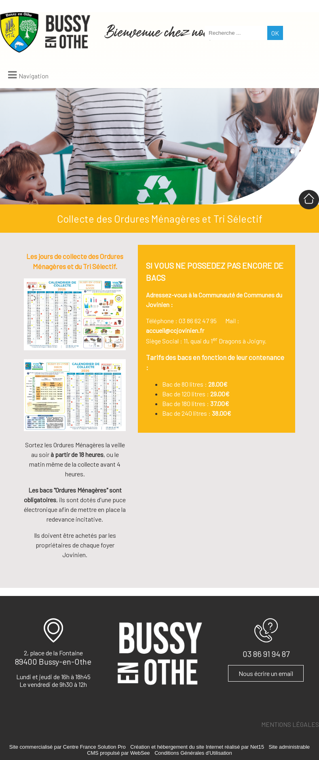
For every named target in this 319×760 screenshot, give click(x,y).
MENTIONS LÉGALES (290, 724)
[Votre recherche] (235, 33)
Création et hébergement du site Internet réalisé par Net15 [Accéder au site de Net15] (197, 747)
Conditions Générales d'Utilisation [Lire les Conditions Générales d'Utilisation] (193, 753)
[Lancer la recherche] (275, 33)
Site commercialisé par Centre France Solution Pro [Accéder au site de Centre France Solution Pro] (67, 747)
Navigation (34, 76)
